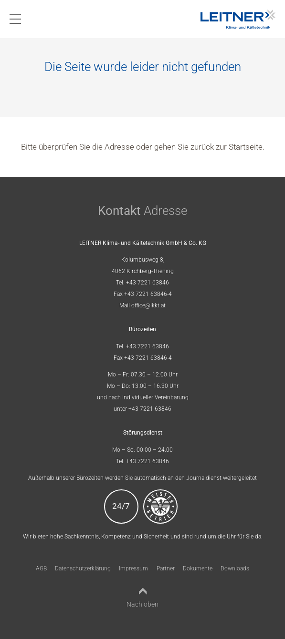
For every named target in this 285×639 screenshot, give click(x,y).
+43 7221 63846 (147, 282)
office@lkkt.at (148, 305)
